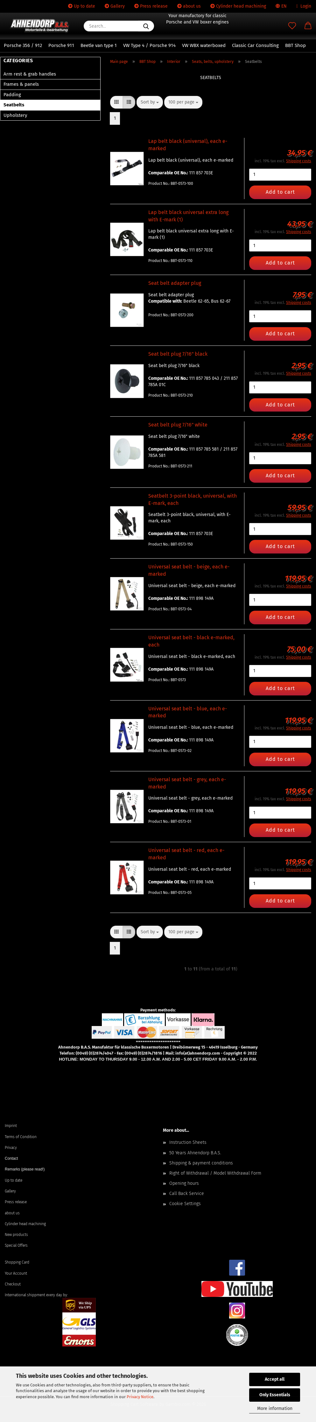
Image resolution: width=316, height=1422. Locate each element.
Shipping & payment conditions (201, 1163)
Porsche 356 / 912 (23, 45)
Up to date (81, 6)
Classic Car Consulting (255, 45)
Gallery (115, 6)
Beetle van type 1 (99, 45)
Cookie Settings (185, 1203)
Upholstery (15, 115)
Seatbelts (14, 105)
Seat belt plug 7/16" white (177, 425)
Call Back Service (186, 1193)
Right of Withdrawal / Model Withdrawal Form (215, 1173)
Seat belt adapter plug (174, 283)
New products (16, 1234)
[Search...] (146, 26)
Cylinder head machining (238, 6)
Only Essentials (274, 1395)
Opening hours (184, 1183)
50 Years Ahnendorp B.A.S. (195, 1153)
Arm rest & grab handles (30, 74)
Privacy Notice (140, 1396)
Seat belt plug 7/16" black (177, 354)
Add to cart (280, 192)
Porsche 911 (61, 45)
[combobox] (150, 102)
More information (274, 1408)
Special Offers (16, 1245)
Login (303, 6)
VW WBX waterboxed (204, 45)
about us (189, 6)
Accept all (274, 1379)
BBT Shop (295, 45)
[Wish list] (292, 26)
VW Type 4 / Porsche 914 (149, 45)
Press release (151, 6)
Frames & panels (21, 84)
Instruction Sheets (188, 1142)
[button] (308, 26)
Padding (12, 94)
